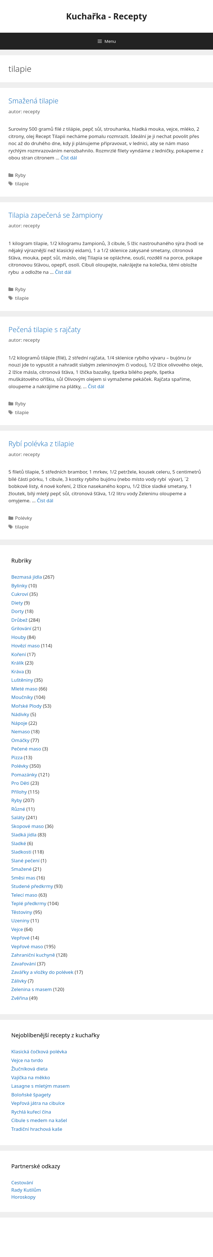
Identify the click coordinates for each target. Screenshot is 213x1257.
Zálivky (18, 981)
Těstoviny (21, 912)
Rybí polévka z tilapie (41, 443)
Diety (17, 602)
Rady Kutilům (26, 1190)
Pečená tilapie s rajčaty (44, 329)
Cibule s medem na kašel (39, 1120)
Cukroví (19, 594)
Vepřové (20, 937)
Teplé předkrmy (28, 903)
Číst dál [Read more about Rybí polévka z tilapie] (45, 500)
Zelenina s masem (31, 989)
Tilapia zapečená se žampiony (55, 215)
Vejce (17, 929)
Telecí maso (24, 895)
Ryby (20, 175)
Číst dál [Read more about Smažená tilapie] (68, 157)
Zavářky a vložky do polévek (42, 972)
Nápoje (19, 723)
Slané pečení (25, 860)
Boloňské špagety (31, 1094)
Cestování (22, 1182)
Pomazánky (24, 774)
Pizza (17, 757)
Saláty (18, 817)
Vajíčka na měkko (30, 1077)
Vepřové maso (27, 946)
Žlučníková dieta (29, 1068)
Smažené (21, 869)
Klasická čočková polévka (39, 1051)
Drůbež (19, 620)
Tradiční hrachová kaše (36, 1129)
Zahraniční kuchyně (33, 955)
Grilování (21, 628)
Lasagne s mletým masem (40, 1086)
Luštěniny (22, 680)
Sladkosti (21, 852)
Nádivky (20, 714)
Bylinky (19, 585)
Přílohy (19, 792)
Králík (17, 662)
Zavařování (23, 963)
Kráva (17, 671)
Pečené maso (26, 748)
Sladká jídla (24, 834)
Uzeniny (20, 920)
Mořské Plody (26, 706)
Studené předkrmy (32, 886)
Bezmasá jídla (26, 577)
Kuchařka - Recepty (106, 16)
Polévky (23, 518)
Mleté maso (24, 688)
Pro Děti (20, 783)
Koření (18, 654)
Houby (18, 637)
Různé (18, 809)
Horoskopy (23, 1197)
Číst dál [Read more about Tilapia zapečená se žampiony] (63, 272)
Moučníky (22, 697)
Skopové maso (27, 826)
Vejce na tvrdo (27, 1060)
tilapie (22, 183)
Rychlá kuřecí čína (31, 1112)
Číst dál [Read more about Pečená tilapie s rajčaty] (96, 386)
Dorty (17, 611)
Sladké (18, 843)
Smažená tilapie (33, 100)
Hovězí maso (25, 645)
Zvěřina (19, 998)
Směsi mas (23, 877)
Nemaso (20, 731)
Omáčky (20, 740)
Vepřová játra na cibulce (38, 1103)
